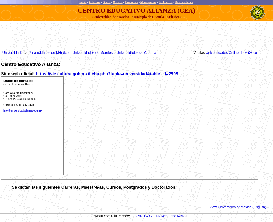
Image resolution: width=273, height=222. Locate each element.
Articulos (94, 2)
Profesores (165, 2)
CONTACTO (178, 216)
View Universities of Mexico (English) (238, 207)
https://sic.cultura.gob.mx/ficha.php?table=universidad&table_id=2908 (107, 74)
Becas (106, 2)
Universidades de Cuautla (136, 53)
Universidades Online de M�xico (231, 53)
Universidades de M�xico (48, 53)
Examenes (131, 2)
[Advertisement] (98, 36)
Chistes (117, 2)
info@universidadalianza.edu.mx (22, 110)
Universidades (184, 2)
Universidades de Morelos (93, 53)
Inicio (82, 2)
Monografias (148, 2)
